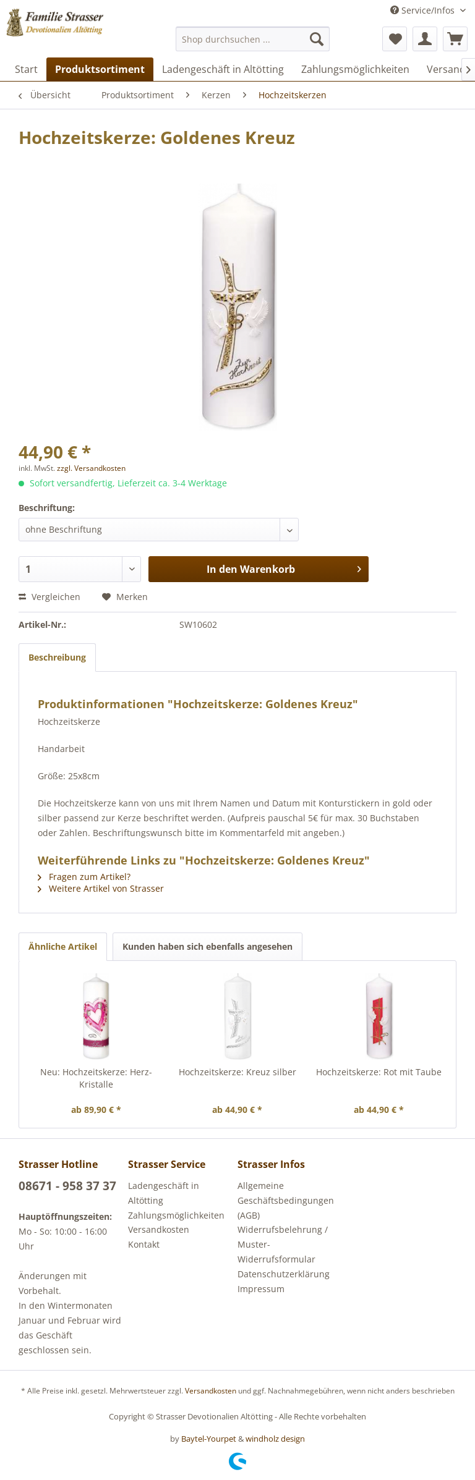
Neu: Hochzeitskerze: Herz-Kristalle (96, 1078)
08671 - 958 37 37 (67, 1186)
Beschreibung (57, 657)
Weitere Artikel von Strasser (101, 888)
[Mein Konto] (425, 39)
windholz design (275, 1438)
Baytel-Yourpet (208, 1438)
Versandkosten (158, 1229)
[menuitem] (253, 39)
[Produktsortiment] (99, 69)
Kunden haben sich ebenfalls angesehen (207, 946)
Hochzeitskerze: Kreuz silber (237, 1072)
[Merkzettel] (394, 39)
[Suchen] (317, 39)
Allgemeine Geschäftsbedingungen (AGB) (286, 1200)
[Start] (26, 69)
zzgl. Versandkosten (91, 468)
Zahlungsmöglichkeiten (176, 1215)
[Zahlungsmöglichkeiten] (355, 69)
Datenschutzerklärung (284, 1274)
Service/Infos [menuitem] (423, 10)
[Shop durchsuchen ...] (253, 39)
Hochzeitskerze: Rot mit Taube (379, 1072)
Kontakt (144, 1244)
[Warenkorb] (455, 39)
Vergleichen (49, 597)
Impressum (261, 1289)
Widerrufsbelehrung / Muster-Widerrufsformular (283, 1244)
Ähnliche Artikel (62, 946)
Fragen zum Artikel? (84, 876)
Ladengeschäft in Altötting (163, 1193)
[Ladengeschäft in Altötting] (223, 69)
